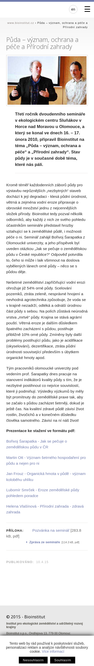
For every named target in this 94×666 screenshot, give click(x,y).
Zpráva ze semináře (44, 542)
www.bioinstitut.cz (20, 22)
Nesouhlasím (33, 660)
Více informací (53, 651)
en (73, 9)
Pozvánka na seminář (50, 530)
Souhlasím (62, 660)
